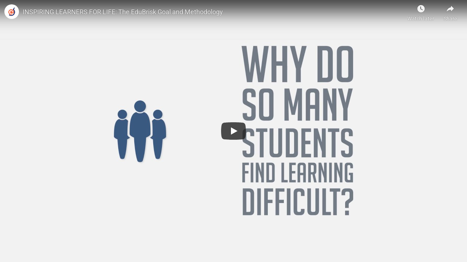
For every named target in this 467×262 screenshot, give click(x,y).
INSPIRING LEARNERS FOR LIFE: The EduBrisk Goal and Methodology (123, 12)
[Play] (233, 131)
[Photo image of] (11, 11)
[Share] (450, 11)
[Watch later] (421, 11)
